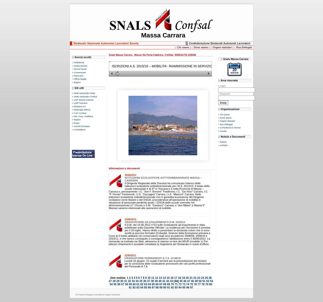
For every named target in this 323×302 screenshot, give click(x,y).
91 (168, 287)
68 (164, 284)
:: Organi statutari (221, 47)
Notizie (223, 142)
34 (137, 281)
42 (167, 281)
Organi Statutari (112, 294)
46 (184, 281)
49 (196, 281)
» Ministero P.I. (79, 106)
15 (168, 277)
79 (206, 284)
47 (188, 281)
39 (156, 281)
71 (176, 284)
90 (164, 287)
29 (117, 281)
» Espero (76, 119)
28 (113, 281)
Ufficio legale (80, 79)
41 (163, 281)
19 (183, 277)
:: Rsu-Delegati (243, 47)
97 (191, 287)
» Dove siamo (225, 117)
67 (160, 284)
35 (140, 281)
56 (118, 284)
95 (183, 287)
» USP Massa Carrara (82, 100)
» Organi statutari (226, 121)
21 (190, 277)
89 (160, 287)
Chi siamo (80, 294)
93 (176, 287)
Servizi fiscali (80, 69)
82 (134, 287)
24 (202, 277)
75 (191, 284)
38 (152, 281)
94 (179, 287)
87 (153, 287)
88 (157, 287)
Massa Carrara (163, 35)
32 (129, 281)
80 (210, 284)
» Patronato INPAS (81, 109)
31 (125, 281)
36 (144, 281)
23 (198, 277)
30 (121, 281)
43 (171, 281)
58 (126, 284)
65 (153, 284)
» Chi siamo (224, 114)
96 (187, 287)
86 (149, 287)
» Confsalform (79, 129)
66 (157, 284)
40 (160, 281)
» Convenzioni (79, 72)
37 (148, 281)
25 (206, 277)
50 (200, 281)
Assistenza (79, 62)
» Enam (75, 123)
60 (134, 284)
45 (180, 281)
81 (130, 287)
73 (183, 284)
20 (187, 277)
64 (149, 284)
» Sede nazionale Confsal (84, 96)
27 (110, 281)
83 (138, 287)
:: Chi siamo (182, 47)
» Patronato (77, 75)
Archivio (223, 145)
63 (145, 284)
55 (114, 284)
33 (133, 281)
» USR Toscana (79, 103)
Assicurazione (80, 66)
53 (211, 281)
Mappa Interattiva (94, 294)
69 (168, 284)
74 (187, 284)
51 (204, 281)
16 (171, 277)
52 (207, 281)
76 (195, 284)
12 (156, 277)
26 (210, 277)
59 (130, 284)
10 (149, 277)
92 (172, 287)
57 (122, 284)
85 (145, 287)
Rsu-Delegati (226, 124)
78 (203, 284)
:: (192, 47)
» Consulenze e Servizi (229, 127)
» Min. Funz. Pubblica (82, 116)
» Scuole (222, 131)
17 (175, 277)
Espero (77, 82)
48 (192, 281)
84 (141, 287)
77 (199, 284)
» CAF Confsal (79, 113)
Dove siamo (201, 47)
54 (111, 284)
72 (179, 284)
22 (194, 277)
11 (152, 277)
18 (179, 277)
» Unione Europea (81, 126)
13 (160, 277)
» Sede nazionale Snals (83, 93)
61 (138, 284)
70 (172, 284)
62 (141, 284)
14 (164, 277)
